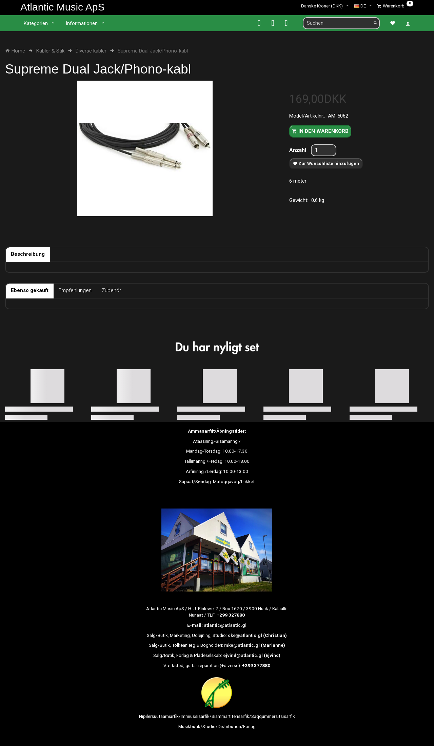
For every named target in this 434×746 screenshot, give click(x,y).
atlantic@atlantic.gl (225, 625)
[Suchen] (375, 23)
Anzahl (298, 150)
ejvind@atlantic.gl (243, 655)
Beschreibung (28, 254)
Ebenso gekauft (29, 290)
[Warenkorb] (395, 6)
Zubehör (111, 290)
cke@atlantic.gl (245, 635)
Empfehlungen (75, 290)
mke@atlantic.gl (242, 645)
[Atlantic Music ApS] (62, 7)
